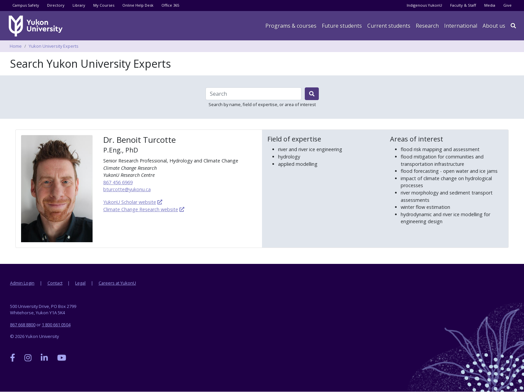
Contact (54, 283)
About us (494, 25)
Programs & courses (290, 25)
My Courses (103, 5)
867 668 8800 (22, 325)
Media (489, 5)
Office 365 (170, 5)
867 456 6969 (118, 182)
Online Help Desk (137, 5)
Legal (80, 283)
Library (79, 5)
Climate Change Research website (140, 209)
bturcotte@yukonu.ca (127, 189)
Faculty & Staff (463, 5)
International (460, 25)
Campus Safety (25, 5)
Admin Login (22, 283)
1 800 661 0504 (56, 325)
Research (427, 25)
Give (507, 5)
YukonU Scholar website (129, 202)
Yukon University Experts (54, 46)
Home (16, 46)
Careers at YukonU (117, 283)
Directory (55, 5)
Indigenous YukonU (424, 5)
